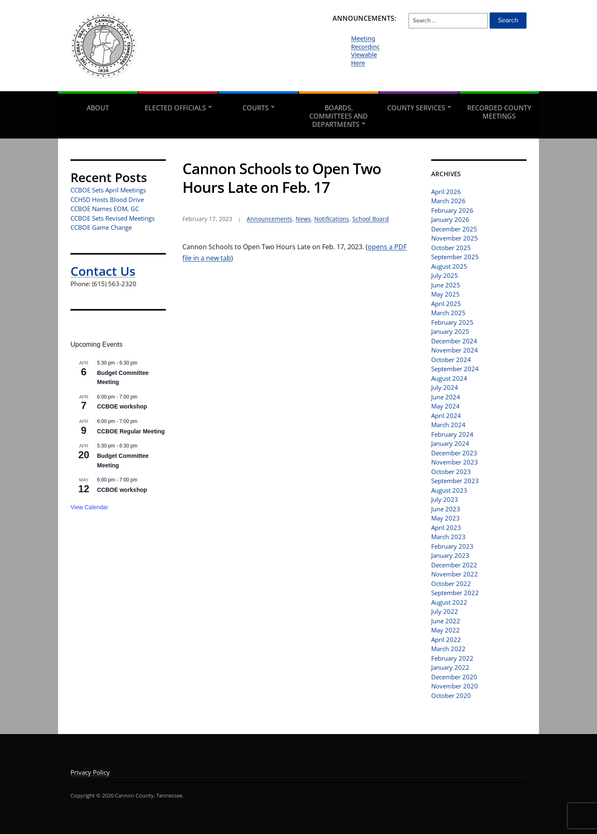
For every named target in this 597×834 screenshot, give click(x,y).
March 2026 (448, 201)
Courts (256, 107)
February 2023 (452, 546)
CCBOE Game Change (101, 227)
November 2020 (454, 686)
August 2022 (449, 602)
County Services (416, 107)
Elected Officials (175, 107)
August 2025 (449, 266)
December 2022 (454, 565)
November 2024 (454, 350)
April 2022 (446, 639)
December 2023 (454, 453)
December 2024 (454, 341)
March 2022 (448, 648)
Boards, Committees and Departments (338, 116)
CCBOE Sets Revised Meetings (112, 218)
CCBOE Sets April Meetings (108, 190)
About (98, 107)
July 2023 (444, 499)
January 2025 (450, 331)
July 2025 (444, 275)
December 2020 (454, 677)
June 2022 (445, 621)
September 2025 (455, 257)
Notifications (331, 219)
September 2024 (455, 369)
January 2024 (450, 443)
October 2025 (451, 247)
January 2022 (450, 667)
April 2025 (446, 303)
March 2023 (448, 536)
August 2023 (449, 490)
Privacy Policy (90, 772)
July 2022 (444, 611)
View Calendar (89, 507)
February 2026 (452, 210)
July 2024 (444, 387)
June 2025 (445, 285)
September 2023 (455, 481)
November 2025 (454, 238)
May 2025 (445, 294)
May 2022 (445, 630)
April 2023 (446, 527)
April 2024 (446, 415)
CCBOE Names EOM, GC (104, 208)
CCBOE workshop (122, 406)
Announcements (269, 219)
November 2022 (454, 574)
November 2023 (454, 462)
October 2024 (451, 359)
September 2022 (455, 592)
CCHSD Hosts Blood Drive (107, 199)
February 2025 (452, 322)
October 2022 (451, 583)
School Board (370, 219)
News (303, 219)
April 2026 (446, 191)
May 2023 (445, 518)
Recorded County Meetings (499, 112)
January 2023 (450, 555)
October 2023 (451, 471)
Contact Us (103, 271)
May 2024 (445, 406)
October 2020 (451, 695)
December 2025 (454, 229)
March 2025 (448, 313)
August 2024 (449, 378)
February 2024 (452, 434)
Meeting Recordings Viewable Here (367, 50)
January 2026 (450, 219)
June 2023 (445, 509)
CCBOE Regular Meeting (131, 431)
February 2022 (452, 658)
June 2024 (445, 397)
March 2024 (448, 425)
